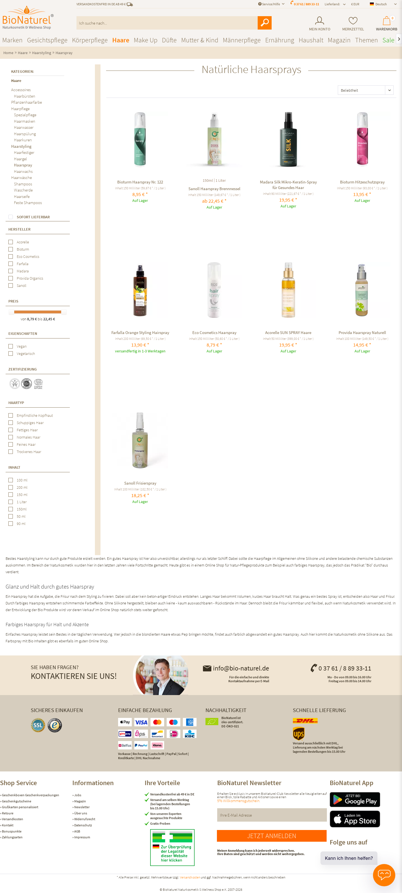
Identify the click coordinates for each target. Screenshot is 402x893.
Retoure (7, 813)
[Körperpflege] (90, 40)
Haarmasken (24, 121)
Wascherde (23, 190)
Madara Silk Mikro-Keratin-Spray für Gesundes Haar (288, 184)
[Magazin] (339, 40)
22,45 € (49, 318)
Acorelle (23, 242)
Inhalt (14, 467)
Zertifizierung (22, 369)
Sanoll (21, 285)
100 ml (22, 480)
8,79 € (32, 318)
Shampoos (23, 184)
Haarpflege (20, 108)
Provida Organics (30, 278)
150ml (22, 509)
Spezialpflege (25, 114)
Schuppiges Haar (30, 422)
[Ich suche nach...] (174, 23)
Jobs (77, 795)
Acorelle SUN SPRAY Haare (288, 332)
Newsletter (82, 807)
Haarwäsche (21, 177)
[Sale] (388, 40)
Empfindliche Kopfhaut (35, 415)
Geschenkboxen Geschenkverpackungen (30, 795)
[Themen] (366, 40)
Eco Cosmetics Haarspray (214, 332)
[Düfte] (169, 40)
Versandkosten (12, 819)
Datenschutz (83, 825)
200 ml (22, 487)
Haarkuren (23, 139)
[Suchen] (265, 23)
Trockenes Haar (29, 451)
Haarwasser (24, 127)
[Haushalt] (311, 40)
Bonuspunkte (11, 831)
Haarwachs (23, 171)
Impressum (82, 837)
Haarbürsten (24, 96)
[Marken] (12, 40)
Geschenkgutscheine (16, 801)
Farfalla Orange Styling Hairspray (140, 332)
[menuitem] (319, 24)
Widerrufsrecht (84, 819)
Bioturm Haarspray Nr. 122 (140, 182)
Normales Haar (28, 437)
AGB (77, 831)
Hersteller (19, 229)
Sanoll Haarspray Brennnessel (214, 188)
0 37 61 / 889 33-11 (306, 4)
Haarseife (22, 196)
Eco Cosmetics (28, 256)
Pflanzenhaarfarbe (26, 102)
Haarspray (23, 165)
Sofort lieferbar (33, 216)
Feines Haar (26, 444)
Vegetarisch (26, 353)
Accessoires (21, 89)
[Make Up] (145, 40)
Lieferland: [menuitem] (332, 4)
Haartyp (16, 402)
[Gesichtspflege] (47, 40)
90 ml (21, 523)
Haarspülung (25, 133)
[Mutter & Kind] (200, 40)
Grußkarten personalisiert (19, 807)
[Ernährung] (279, 40)
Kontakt (7, 825)
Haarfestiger (24, 152)
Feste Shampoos (28, 202)
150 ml (22, 494)
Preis (13, 301)
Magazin (80, 801)
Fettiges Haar (27, 429)
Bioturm (23, 249)
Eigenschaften (22, 333)
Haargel (20, 158)
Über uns (80, 813)
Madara (23, 271)
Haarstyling (21, 146)
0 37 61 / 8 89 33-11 (340, 668)
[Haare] (120, 40)
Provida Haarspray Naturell (362, 332)
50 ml (21, 516)
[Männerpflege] (242, 40)
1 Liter (22, 501)
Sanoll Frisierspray (140, 483)
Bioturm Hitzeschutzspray (362, 182)
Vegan (22, 346)
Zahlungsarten (12, 837)
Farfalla (22, 263)
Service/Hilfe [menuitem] (269, 4)
